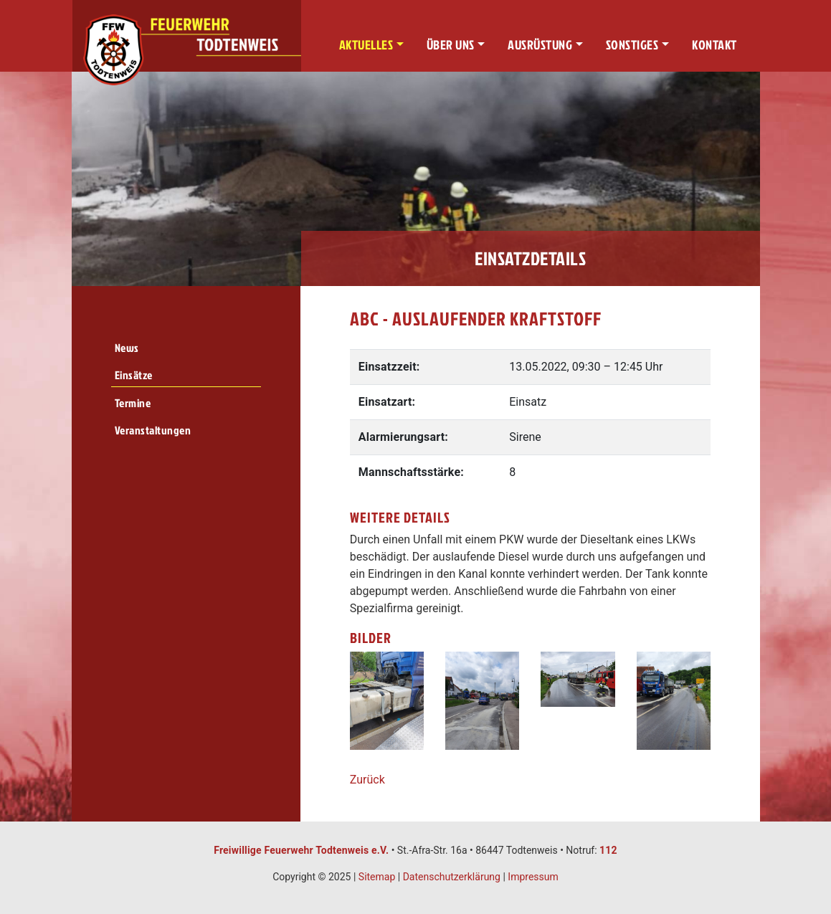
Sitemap (376, 876)
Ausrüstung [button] (540, 45)
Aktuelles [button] (366, 45)
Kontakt (714, 45)
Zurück (367, 779)
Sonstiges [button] (632, 45)
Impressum (533, 876)
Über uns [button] (451, 45)
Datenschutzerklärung (451, 876)
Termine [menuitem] (133, 403)
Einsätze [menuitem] (134, 375)
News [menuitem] (127, 348)
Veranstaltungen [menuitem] (153, 430)
